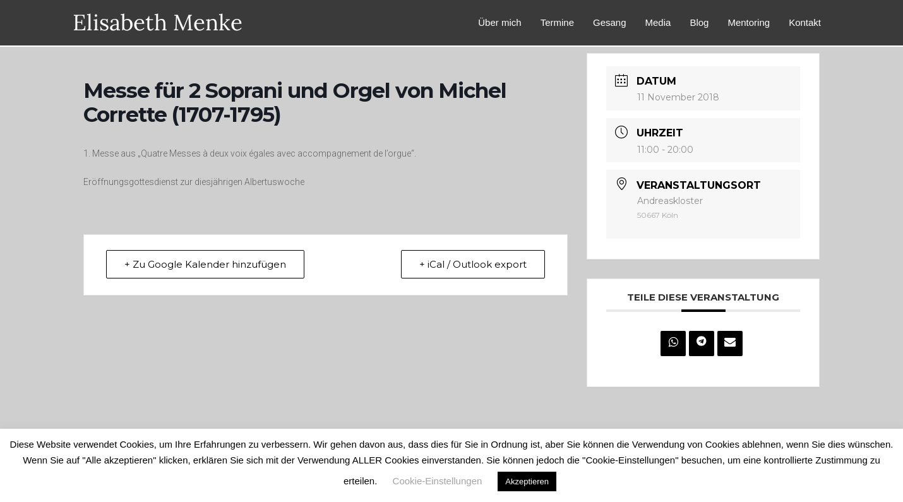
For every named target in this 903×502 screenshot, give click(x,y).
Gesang (609, 22)
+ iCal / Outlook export (473, 264)
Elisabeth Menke (157, 22)
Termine (557, 22)
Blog (699, 22)
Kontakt (805, 22)
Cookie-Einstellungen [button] (437, 480)
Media (658, 22)
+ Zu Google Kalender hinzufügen (205, 264)
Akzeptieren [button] (527, 481)
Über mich (499, 22)
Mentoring (748, 22)
